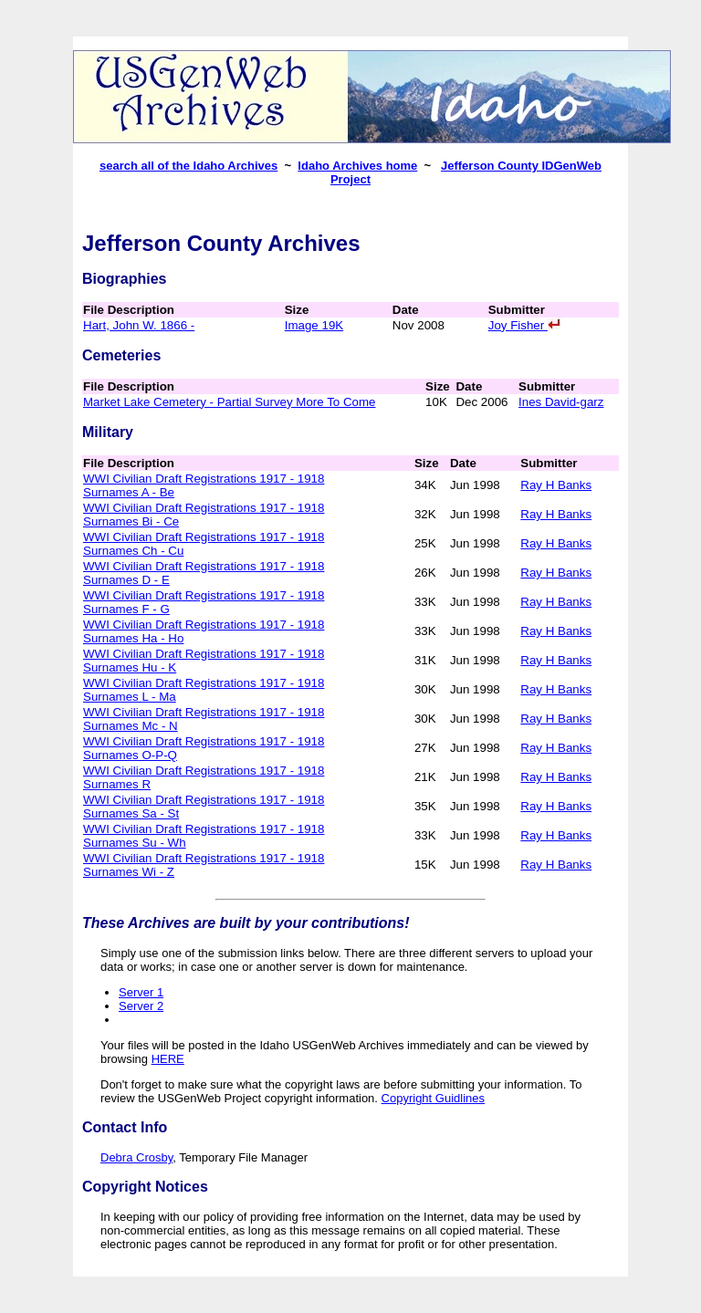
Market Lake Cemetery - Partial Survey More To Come (229, 402)
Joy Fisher (524, 325)
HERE (168, 1059)
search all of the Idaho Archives (188, 165)
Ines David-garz (560, 402)
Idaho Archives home (357, 165)
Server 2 (141, 1006)
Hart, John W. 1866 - (138, 325)
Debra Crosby (136, 1157)
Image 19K (314, 325)
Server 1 (141, 992)
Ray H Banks (555, 485)
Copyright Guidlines (433, 1098)
